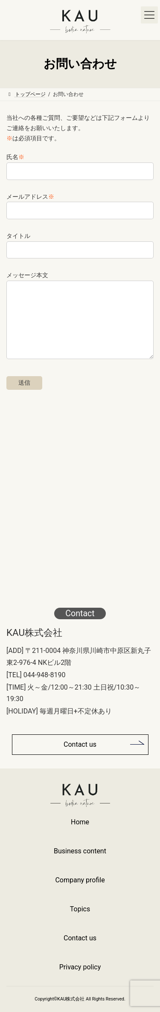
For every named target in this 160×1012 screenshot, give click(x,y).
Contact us (80, 744)
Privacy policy (80, 967)
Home (80, 822)
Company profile (80, 880)
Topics (80, 909)
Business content (80, 851)
